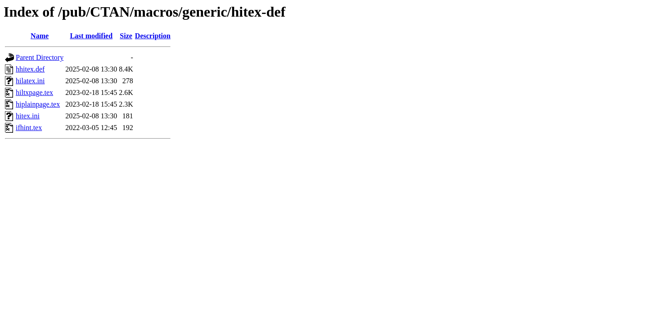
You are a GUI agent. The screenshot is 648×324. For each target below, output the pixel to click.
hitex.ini (28, 116)
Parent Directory (39, 57)
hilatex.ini (30, 81)
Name (40, 36)
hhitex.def (30, 69)
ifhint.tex (29, 127)
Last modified (91, 36)
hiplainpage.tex (38, 104)
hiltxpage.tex (34, 92)
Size (126, 36)
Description (153, 36)
